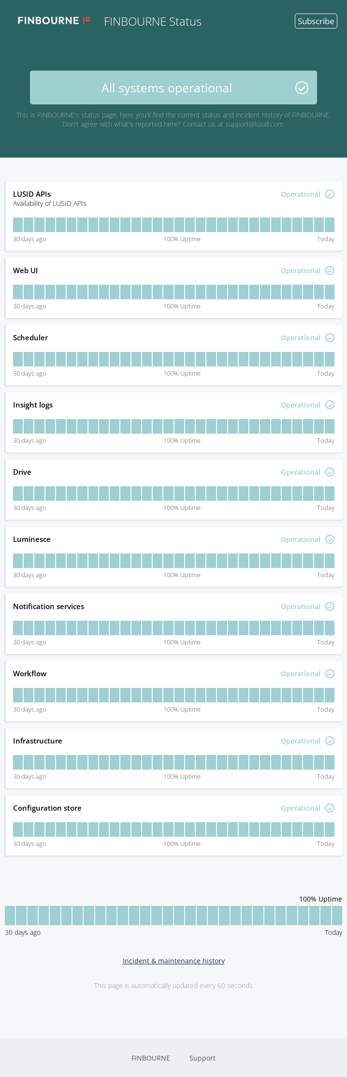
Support (202, 1057)
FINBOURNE (150, 1057)
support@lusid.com (254, 124)
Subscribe (316, 21)
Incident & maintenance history (174, 960)
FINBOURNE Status (106, 21)
